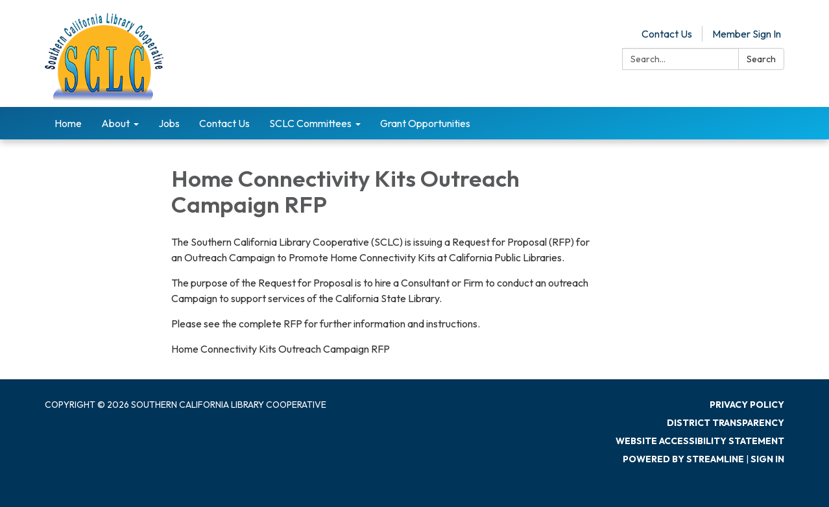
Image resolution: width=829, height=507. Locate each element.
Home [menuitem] (68, 123)
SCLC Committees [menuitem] (310, 123)
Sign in (767, 459)
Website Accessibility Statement (700, 441)
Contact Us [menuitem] (224, 123)
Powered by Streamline (683, 459)
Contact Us (667, 33)
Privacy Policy (747, 404)
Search (761, 59)
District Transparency (725, 423)
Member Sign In (746, 33)
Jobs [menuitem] (169, 123)
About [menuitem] (115, 123)
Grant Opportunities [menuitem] (425, 123)
